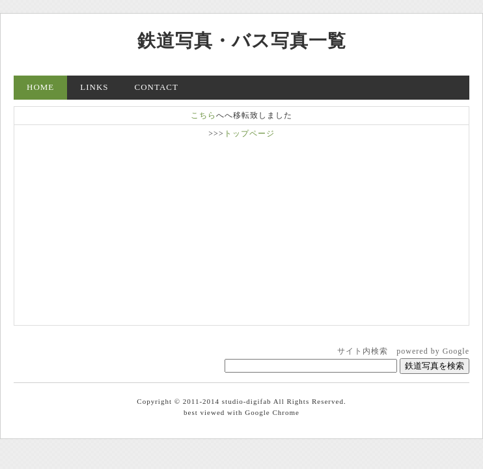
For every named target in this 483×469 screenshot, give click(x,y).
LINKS (94, 87)
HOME (40, 87)
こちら (203, 115)
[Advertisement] (242, 230)
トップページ (249, 133)
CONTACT (156, 87)
